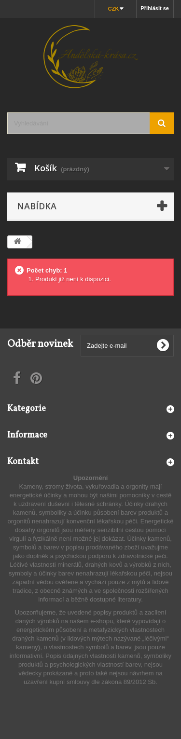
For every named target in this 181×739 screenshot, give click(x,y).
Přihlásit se (154, 8)
